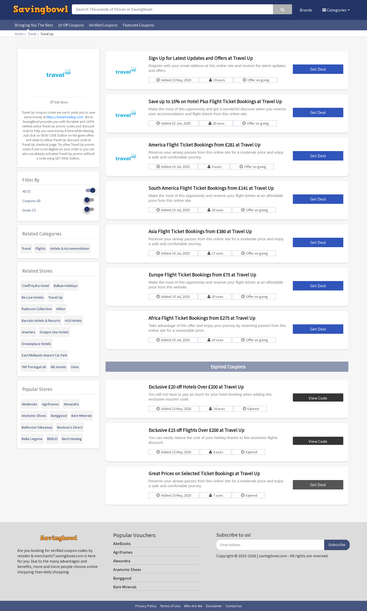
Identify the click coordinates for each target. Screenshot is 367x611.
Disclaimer (214, 605)
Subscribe (337, 545)
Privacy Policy (145, 605)
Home (21, 34)
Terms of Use (170, 605)
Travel (34, 34)
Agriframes (123, 552)
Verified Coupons (103, 25)
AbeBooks (122, 543)
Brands (306, 9)
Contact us (234, 605)
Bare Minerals (125, 586)
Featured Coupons (138, 25)
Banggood (122, 578)
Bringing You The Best (34, 25)
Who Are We (193, 605)
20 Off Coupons (71, 25)
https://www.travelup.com (64, 117)
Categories (334, 9)
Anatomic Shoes (127, 569)
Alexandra (121, 560)
